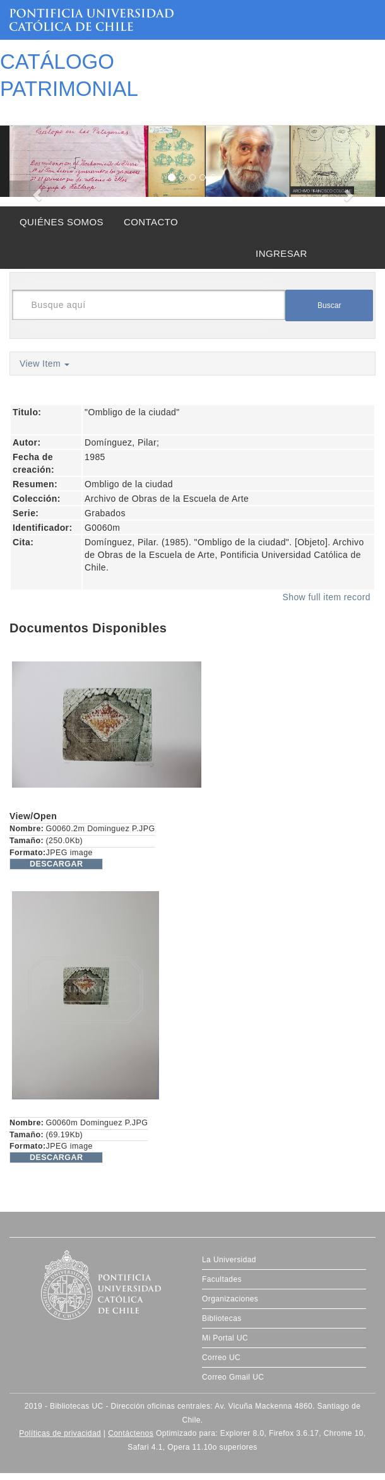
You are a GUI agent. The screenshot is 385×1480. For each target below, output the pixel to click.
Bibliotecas (222, 1318)
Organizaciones (230, 1298)
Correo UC (221, 1357)
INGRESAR (281, 253)
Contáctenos (130, 1433)
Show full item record (326, 597)
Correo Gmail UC (233, 1377)
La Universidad (229, 1259)
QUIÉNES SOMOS (62, 221)
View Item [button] (44, 363)
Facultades (222, 1279)
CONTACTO (151, 221)
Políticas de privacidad (60, 1433)
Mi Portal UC (225, 1338)
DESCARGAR (56, 864)
